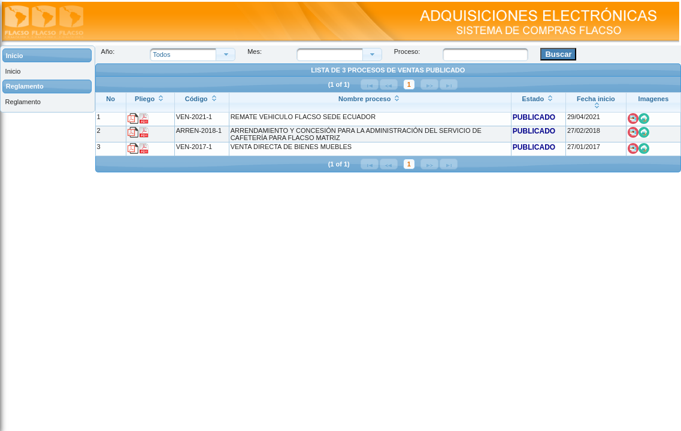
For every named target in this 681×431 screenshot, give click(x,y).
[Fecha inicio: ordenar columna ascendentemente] (595, 103)
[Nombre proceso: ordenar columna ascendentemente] (370, 103)
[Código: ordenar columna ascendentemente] (201, 103)
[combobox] (332, 54)
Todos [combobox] (161, 54)
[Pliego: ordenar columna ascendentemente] (150, 103)
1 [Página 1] (409, 84)
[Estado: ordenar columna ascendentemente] (538, 103)
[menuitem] (47, 70)
